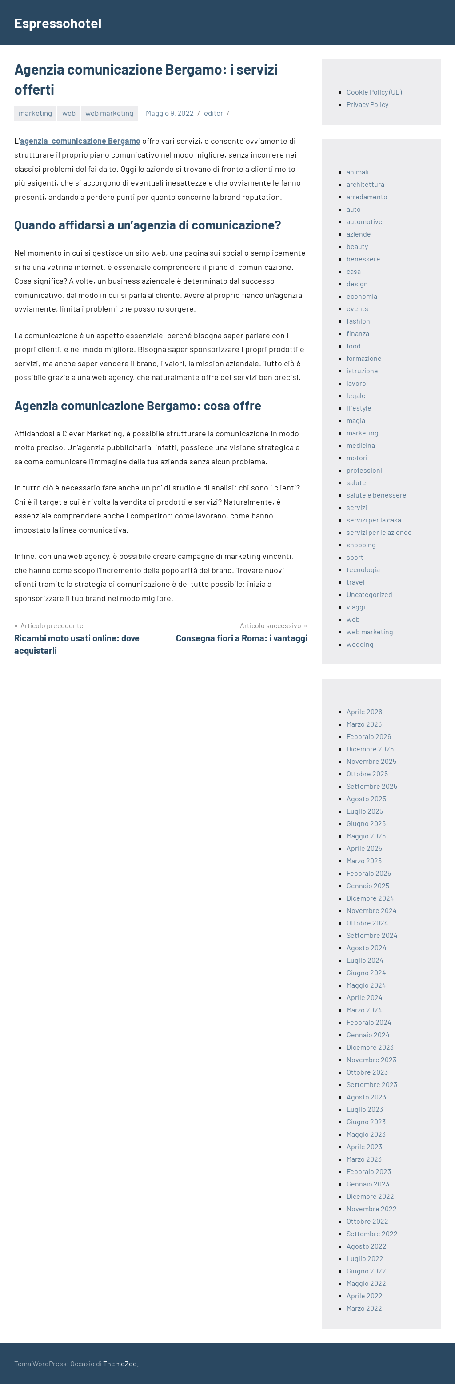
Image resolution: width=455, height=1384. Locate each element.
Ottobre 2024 (367, 922)
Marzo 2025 (364, 860)
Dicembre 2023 (370, 1047)
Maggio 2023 (366, 1134)
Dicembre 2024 (370, 898)
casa (354, 271)
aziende (359, 233)
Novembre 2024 (372, 910)
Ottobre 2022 (367, 1221)
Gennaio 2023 (368, 1183)
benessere (363, 258)
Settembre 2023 (372, 1084)
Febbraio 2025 (369, 873)
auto (354, 209)
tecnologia (363, 569)
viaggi (356, 606)
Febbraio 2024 (369, 1022)
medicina (361, 445)
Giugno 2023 (366, 1121)
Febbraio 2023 (369, 1171)
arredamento (367, 196)
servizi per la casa (374, 519)
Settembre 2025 (372, 786)
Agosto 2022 (367, 1246)
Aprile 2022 (365, 1295)
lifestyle (359, 407)
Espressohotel (59, 22)
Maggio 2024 (366, 985)
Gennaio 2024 (368, 1034)
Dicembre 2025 (370, 748)
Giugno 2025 (366, 823)
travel (356, 581)
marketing (35, 112)
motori (357, 457)
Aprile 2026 (364, 711)
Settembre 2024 (372, 935)
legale (356, 395)
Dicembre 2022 (370, 1196)
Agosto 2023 (366, 1096)
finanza (358, 333)
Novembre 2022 (372, 1208)
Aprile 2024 (365, 997)
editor (213, 112)
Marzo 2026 (364, 724)
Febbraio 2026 (369, 736)
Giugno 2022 (366, 1270)
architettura (365, 184)
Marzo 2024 (364, 1009)
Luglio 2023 (365, 1109)
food (354, 345)
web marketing (109, 112)
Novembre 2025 (371, 761)
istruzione (362, 370)
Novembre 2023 (371, 1059)
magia (356, 420)
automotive (365, 221)
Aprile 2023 (364, 1146)
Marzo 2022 (364, 1308)
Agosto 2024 (367, 947)
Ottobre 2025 (367, 773)
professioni (364, 470)
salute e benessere (377, 494)
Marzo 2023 (364, 1159)
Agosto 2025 (366, 798)
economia (362, 296)
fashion (358, 320)
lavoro (356, 383)
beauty (357, 246)
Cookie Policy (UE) (374, 91)
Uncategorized (369, 594)
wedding (360, 644)
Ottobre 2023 (367, 1072)
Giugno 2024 (366, 972)
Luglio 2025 (365, 811)
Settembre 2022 (372, 1233)
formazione (364, 358)
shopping (361, 544)
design (357, 283)
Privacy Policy (367, 104)
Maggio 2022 (366, 1283)
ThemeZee (120, 1363)
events (357, 308)
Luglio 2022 (365, 1258)
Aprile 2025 (364, 848)
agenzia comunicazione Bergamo (80, 141)
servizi (357, 507)
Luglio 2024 (365, 960)
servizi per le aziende (379, 532)
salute (356, 482)
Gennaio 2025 (368, 885)
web (69, 112)
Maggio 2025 (366, 835)
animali (358, 171)
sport (355, 557)
